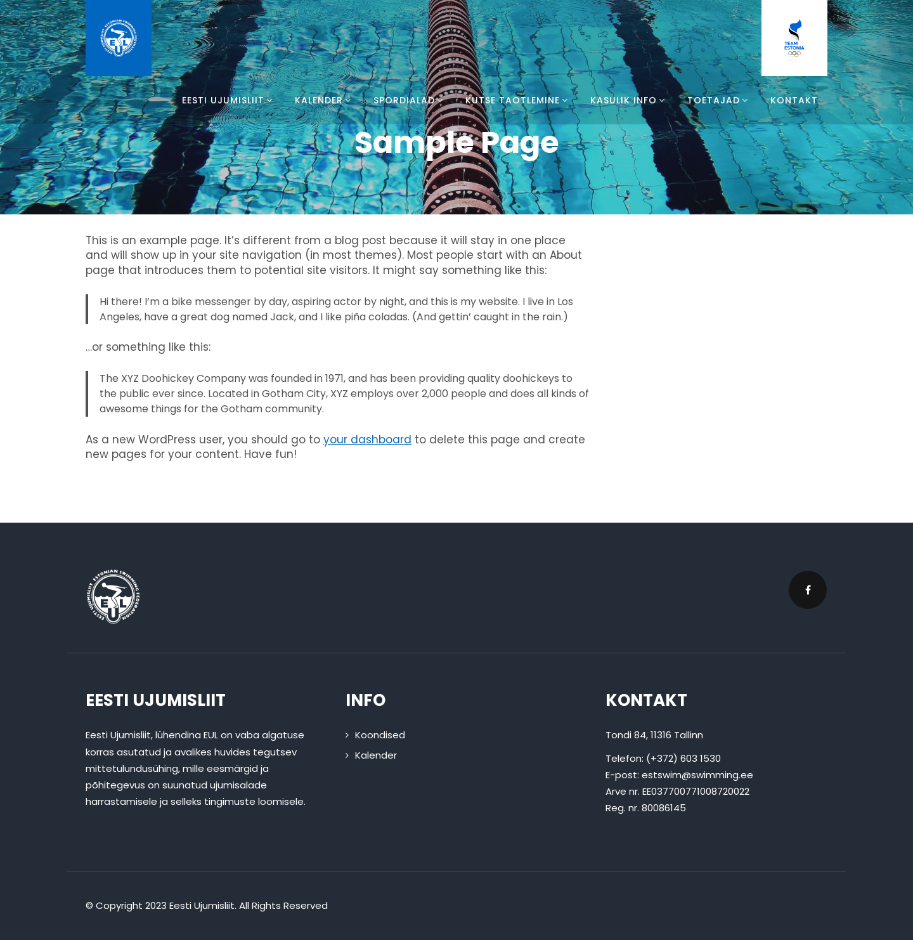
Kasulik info (629, 100)
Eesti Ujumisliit (229, 100)
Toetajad (719, 100)
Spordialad (409, 100)
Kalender (324, 100)
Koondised (380, 734)
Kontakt (794, 100)
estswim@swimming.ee (697, 774)
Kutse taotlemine (518, 100)
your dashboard (367, 439)
